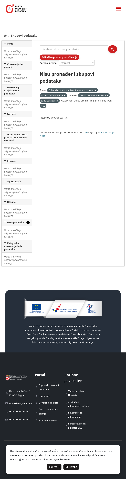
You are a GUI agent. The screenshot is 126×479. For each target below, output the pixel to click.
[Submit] (112, 49)
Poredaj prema (48, 62)
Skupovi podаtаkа (24, 35)
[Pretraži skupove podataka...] (74, 49)
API (86, 132)
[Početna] (5, 35)
